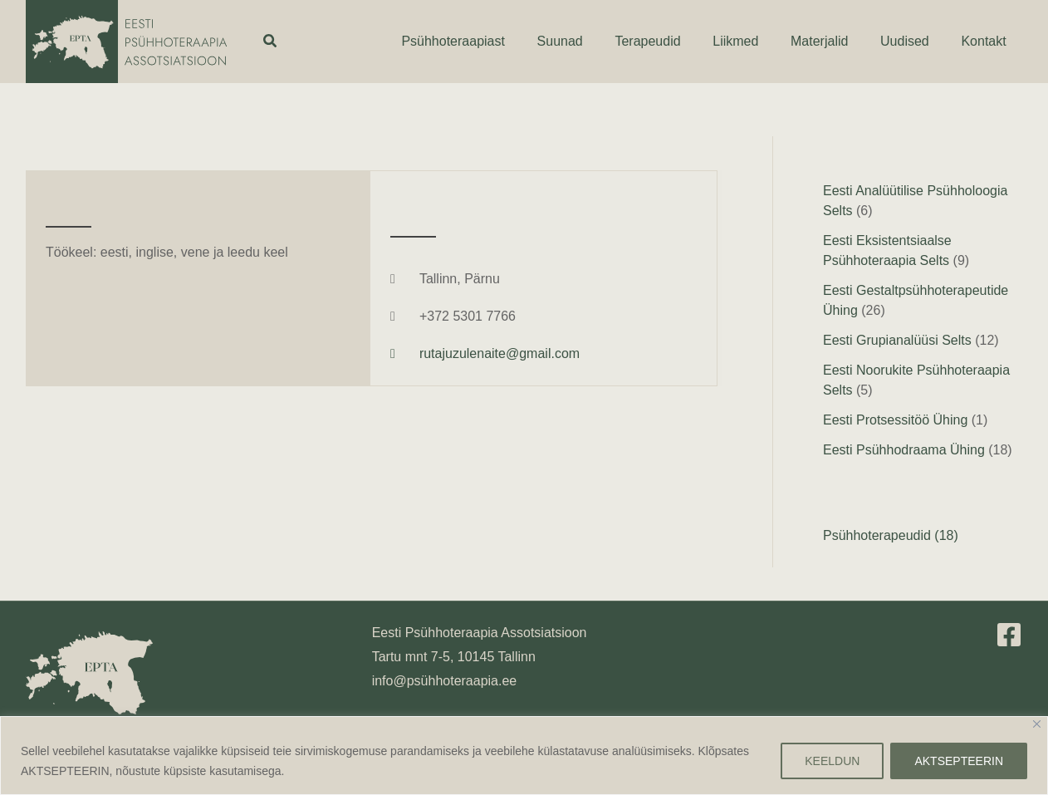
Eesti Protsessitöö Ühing (895, 420)
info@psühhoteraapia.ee (444, 681)
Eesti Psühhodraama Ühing (904, 450)
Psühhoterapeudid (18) (890, 535)
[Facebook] (1009, 634)
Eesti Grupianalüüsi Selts (897, 340)
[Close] (1037, 724)
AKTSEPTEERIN (958, 761)
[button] (270, 41)
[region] (524, 755)
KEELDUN (832, 761)
